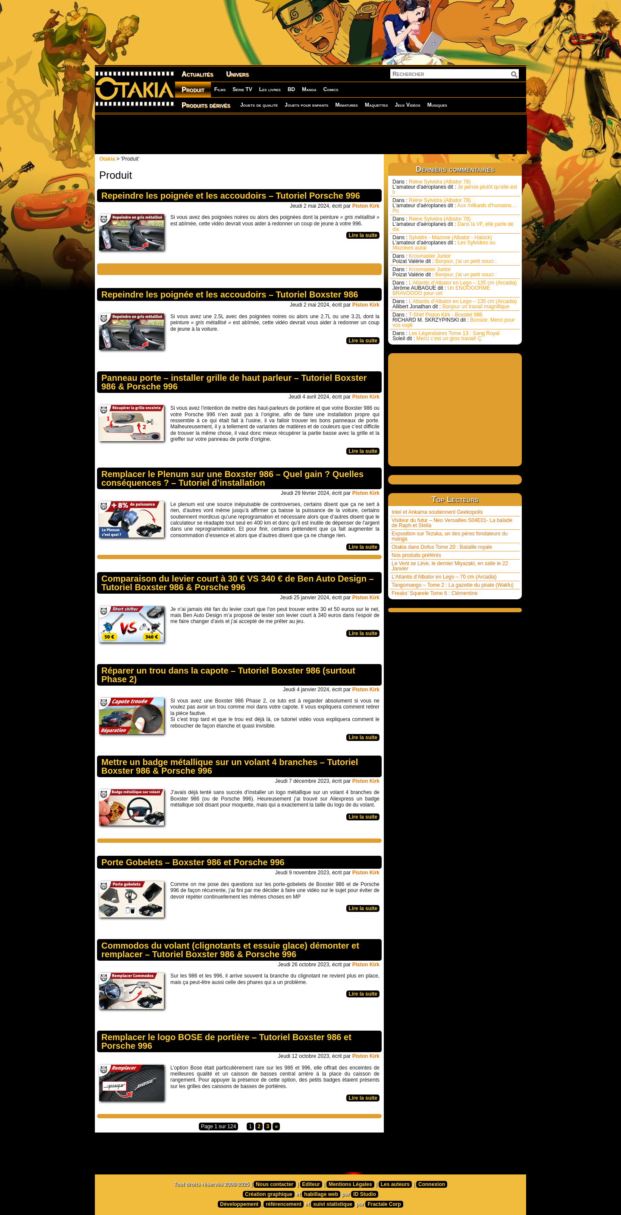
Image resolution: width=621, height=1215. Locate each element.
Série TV (242, 89)
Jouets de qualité (259, 105)
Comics (331, 89)
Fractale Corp (384, 1204)
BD (291, 89)
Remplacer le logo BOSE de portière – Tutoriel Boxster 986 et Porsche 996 (226, 1041)
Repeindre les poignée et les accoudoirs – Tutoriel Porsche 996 (230, 195)
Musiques (437, 105)
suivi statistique (332, 1204)
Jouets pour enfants (306, 105)
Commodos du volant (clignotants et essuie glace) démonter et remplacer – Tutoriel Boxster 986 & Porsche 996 (230, 950)
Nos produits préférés (416, 555)
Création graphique (268, 1194)
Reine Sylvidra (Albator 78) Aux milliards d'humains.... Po (454, 205)
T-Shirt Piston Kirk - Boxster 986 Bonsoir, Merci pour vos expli (453, 320)
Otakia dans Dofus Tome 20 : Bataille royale (442, 547)
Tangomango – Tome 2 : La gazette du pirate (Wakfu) (453, 585)
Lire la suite (362, 235)
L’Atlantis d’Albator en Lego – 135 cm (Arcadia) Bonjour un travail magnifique (454, 304)
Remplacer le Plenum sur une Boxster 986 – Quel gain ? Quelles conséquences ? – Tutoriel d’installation (232, 478)
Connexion (431, 1184)
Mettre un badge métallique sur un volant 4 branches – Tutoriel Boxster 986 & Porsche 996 (229, 766)
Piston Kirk (366, 206)
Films (220, 89)
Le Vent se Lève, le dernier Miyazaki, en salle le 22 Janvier (450, 566)
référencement (283, 1204)
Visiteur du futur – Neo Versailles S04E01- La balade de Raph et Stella (452, 522)
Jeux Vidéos (407, 105)
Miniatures (346, 105)
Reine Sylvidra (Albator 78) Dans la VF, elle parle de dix (453, 224)
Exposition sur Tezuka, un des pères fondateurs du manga (450, 536)
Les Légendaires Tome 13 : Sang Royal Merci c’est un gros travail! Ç (445, 336)
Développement (239, 1204)
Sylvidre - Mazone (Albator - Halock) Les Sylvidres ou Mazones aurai (444, 242)
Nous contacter (274, 1184)
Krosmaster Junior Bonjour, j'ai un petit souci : (444, 258)
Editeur (311, 1184)
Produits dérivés (206, 105)
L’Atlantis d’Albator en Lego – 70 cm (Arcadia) (444, 577)
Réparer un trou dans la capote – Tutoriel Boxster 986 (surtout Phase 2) (228, 675)
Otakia (107, 159)
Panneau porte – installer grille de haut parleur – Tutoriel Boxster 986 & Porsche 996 (234, 382)
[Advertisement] (310, 133)
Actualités (197, 74)
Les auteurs (395, 1184)
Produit (193, 89)
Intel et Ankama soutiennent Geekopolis (437, 512)
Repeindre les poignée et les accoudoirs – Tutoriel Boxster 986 (229, 294)
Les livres (270, 89)
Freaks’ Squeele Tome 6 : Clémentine (434, 593)
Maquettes (376, 105)
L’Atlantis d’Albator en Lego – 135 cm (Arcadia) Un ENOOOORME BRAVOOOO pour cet (454, 288)
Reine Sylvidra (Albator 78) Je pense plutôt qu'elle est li (454, 187)
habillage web (321, 1194)
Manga (309, 89)
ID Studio (364, 1194)
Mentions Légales (350, 1184)
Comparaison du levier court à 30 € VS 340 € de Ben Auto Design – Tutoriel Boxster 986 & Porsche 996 (237, 583)
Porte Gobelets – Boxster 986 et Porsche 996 (193, 862)
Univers (237, 74)
